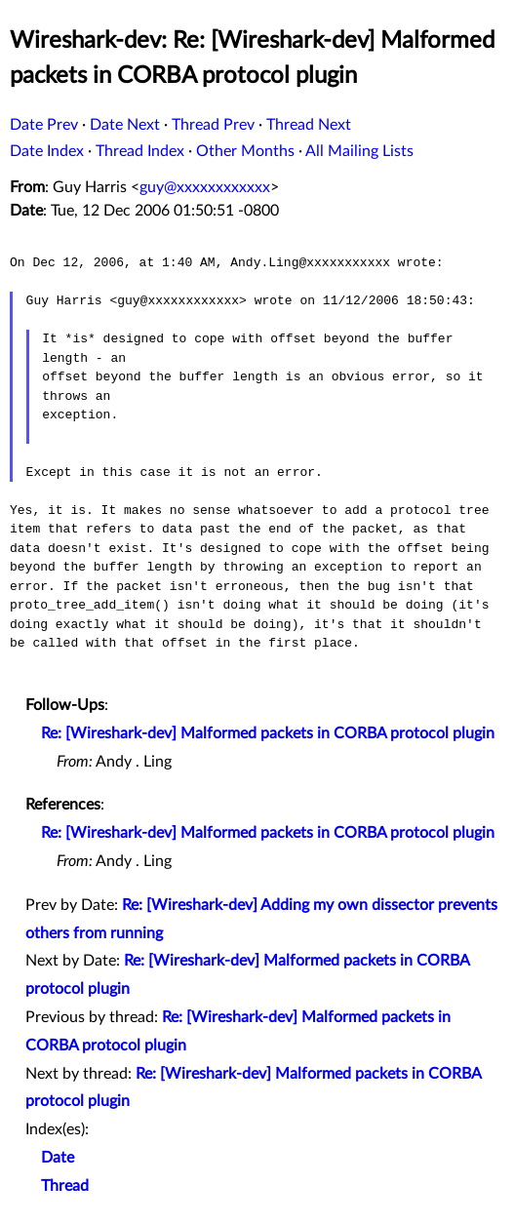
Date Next (125, 125)
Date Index (47, 151)
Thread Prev (213, 125)
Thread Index (140, 151)
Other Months (245, 151)
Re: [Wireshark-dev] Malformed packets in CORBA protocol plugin (267, 733)
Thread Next (308, 125)
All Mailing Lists (359, 151)
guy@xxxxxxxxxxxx (204, 187)
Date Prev (44, 125)
